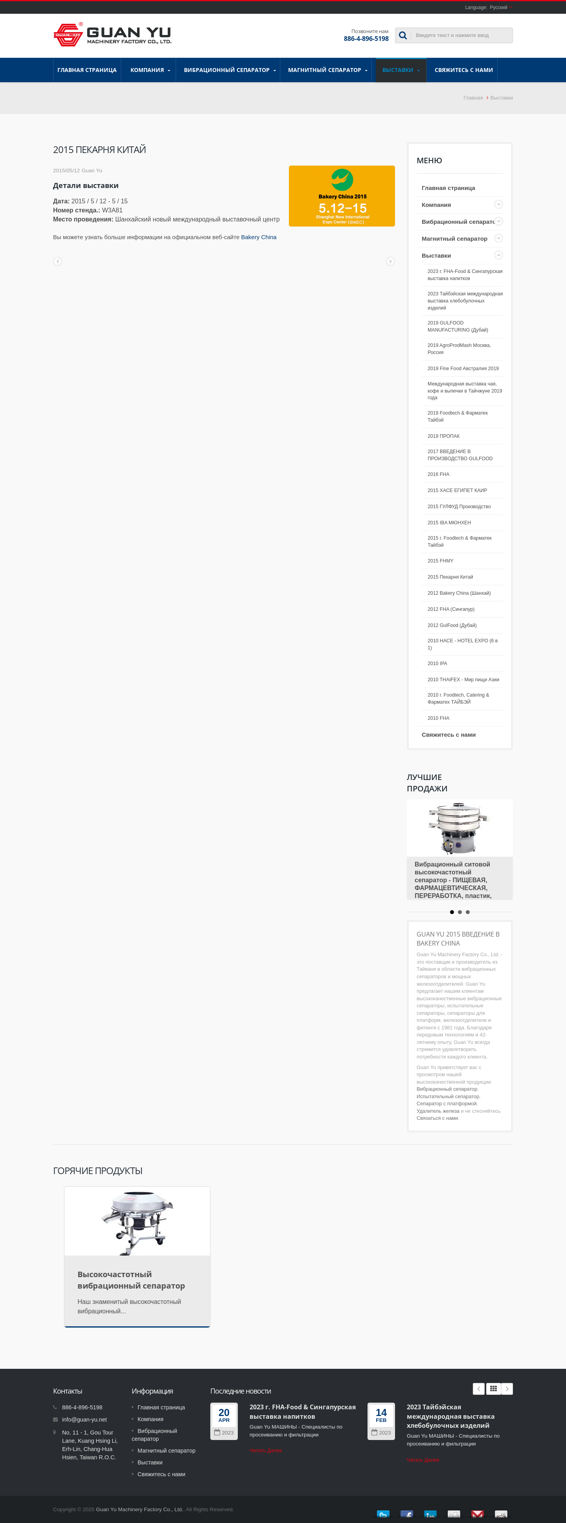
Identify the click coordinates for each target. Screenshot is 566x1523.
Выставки (401, 70)
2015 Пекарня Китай (450, 577)
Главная (473, 98)
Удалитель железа (438, 1111)
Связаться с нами (437, 1118)
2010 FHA (438, 718)
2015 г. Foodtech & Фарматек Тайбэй (460, 541)
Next (507, 1389)
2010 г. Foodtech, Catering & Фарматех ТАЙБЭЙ (458, 698)
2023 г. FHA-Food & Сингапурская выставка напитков (465, 275)
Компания (150, 70)
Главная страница (87, 69)
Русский (498, 7)
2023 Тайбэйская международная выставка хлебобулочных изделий (465, 301)
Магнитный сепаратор (327, 70)
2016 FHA (438, 474)
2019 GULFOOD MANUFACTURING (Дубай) (458, 326)
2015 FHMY (441, 561)
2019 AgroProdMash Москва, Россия (459, 349)
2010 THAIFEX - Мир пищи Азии (463, 679)
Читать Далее (266, 1450)
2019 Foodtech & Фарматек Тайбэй (458, 416)
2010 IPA (437, 663)
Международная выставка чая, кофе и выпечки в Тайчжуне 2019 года (465, 391)
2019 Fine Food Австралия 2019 (463, 368)
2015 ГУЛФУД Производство (459, 506)
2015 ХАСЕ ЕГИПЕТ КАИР (457, 490)
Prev (479, 1389)
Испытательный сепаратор (448, 1096)
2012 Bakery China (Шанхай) (459, 593)
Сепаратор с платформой (447, 1103)
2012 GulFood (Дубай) (452, 625)
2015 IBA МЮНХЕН (449, 522)
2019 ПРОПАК (443, 436)
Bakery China (258, 237)
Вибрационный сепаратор (230, 70)
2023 (223, 1433)
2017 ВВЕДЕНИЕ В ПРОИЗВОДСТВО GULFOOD (460, 455)
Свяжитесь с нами (464, 69)
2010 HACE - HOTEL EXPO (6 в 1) (463, 644)
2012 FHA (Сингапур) (451, 609)
